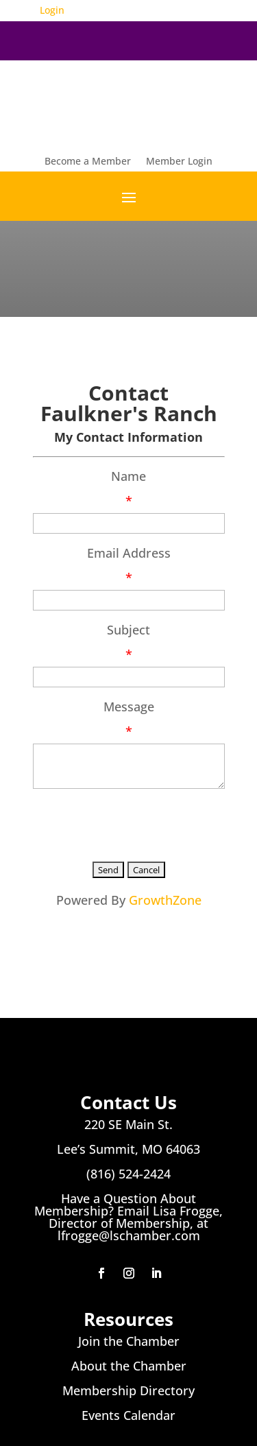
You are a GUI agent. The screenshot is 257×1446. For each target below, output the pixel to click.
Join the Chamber (129, 1341)
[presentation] (137, 822)
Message (128, 706)
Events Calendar (128, 1415)
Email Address (129, 553)
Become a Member (88, 161)
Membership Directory (128, 1390)
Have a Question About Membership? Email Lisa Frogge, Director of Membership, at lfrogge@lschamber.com (128, 1217)
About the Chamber (128, 1366)
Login (52, 9)
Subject (128, 629)
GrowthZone (165, 900)
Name (128, 476)
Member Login (179, 161)
